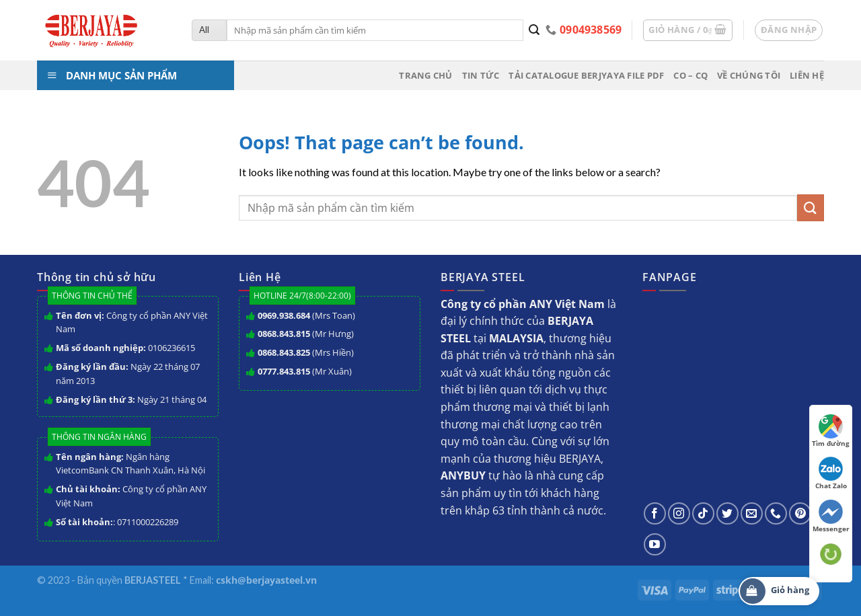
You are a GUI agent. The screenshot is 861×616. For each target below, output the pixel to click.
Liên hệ (807, 75)
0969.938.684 (284, 315)
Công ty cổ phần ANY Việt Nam (132, 322)
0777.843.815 (284, 371)
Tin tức (481, 75)
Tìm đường (831, 431)
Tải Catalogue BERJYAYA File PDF (586, 75)
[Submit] (534, 30)
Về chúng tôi (748, 75)
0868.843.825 (284, 352)
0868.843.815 (284, 334)
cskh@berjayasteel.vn (266, 580)
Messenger (831, 516)
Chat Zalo (831, 473)
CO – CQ (690, 75)
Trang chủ (425, 75)
